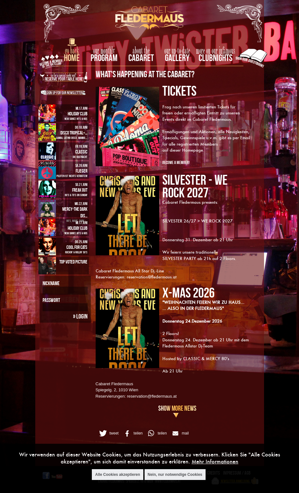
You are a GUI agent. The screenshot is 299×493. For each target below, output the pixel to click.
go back (72, 50)
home (72, 58)
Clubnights (216, 58)
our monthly (104, 50)
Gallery (177, 58)
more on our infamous (215, 50)
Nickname (51, 283)
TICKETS (179, 90)
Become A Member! (176, 162)
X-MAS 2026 (188, 292)
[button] (108, 433)
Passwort (51, 300)
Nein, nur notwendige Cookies (175, 474)
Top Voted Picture (73, 261)
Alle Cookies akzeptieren (117, 474)
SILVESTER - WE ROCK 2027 (195, 186)
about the (141, 50)
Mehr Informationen (215, 461)
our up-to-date (177, 50)
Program (104, 58)
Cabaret (141, 58)
